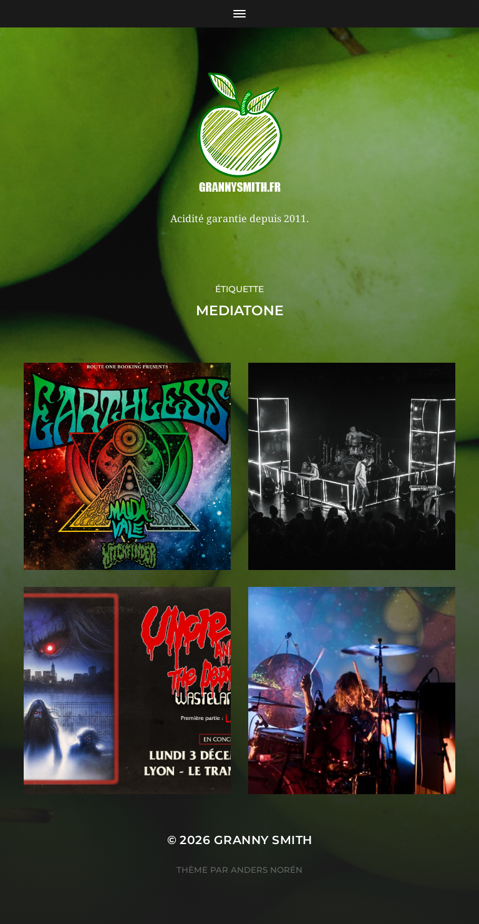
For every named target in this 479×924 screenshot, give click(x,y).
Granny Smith (263, 840)
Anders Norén (266, 870)
